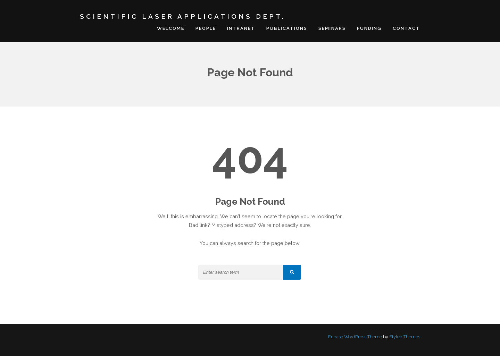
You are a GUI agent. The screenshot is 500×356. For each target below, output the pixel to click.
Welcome (170, 28)
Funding (369, 28)
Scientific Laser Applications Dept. (182, 16)
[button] (292, 271)
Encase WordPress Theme (355, 336)
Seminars (332, 28)
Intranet (241, 28)
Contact (406, 28)
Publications (286, 28)
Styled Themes (404, 336)
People (205, 28)
